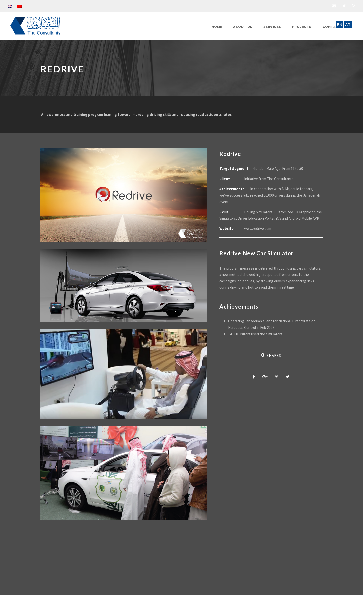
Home (216, 27)
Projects (302, 27)
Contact (332, 27)
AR (347, 24)
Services (272, 27)
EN (339, 24)
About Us (242, 27)
